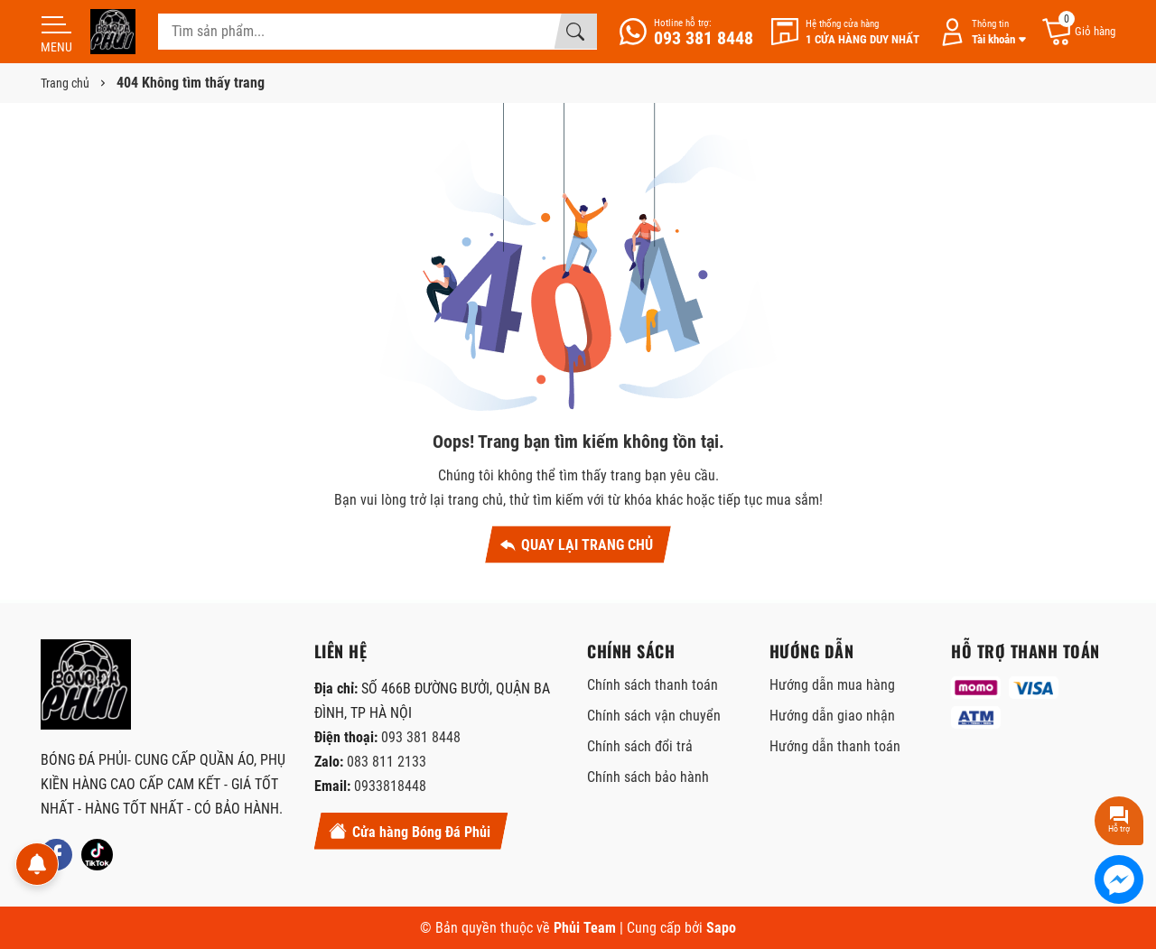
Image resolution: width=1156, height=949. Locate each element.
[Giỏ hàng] (1077, 32)
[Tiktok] (97, 854)
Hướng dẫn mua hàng (832, 684)
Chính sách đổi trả (640, 746)
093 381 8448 (421, 737)
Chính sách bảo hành (648, 777)
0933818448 (390, 786)
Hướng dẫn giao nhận (832, 715)
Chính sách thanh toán (652, 684)
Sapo (721, 927)
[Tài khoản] (980, 32)
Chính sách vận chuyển (654, 715)
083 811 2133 (386, 761)
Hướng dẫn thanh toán (834, 746)
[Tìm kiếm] (575, 32)
